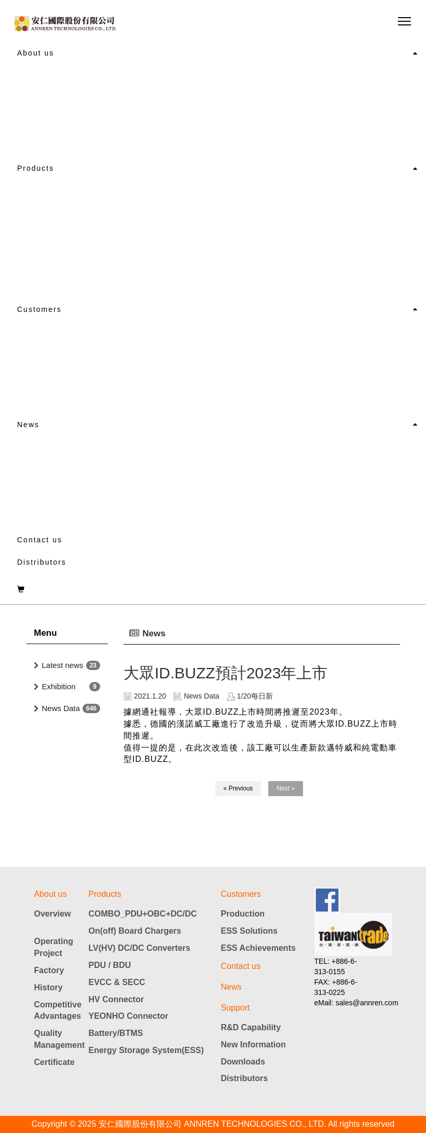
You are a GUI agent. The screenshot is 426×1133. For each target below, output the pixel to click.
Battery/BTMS (116, 1033)
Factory (49, 970)
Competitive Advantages (57, 1010)
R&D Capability (251, 1027)
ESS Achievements (258, 948)
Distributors (41, 562)
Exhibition (59, 686)
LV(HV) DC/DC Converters (139, 948)
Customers (39, 309)
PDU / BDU (110, 965)
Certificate (54, 1062)
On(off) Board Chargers (135, 930)
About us (35, 53)
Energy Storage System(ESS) (146, 1050)
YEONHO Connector (129, 1016)
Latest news (63, 665)
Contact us (39, 540)
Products (35, 168)
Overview (52, 913)
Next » (286, 788)
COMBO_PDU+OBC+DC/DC (143, 913)
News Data (61, 708)
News (28, 424)
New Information (253, 1044)
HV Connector (116, 999)
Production (243, 913)
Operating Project (54, 947)
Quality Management (57, 1039)
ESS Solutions (249, 930)
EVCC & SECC (117, 982)
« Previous (238, 788)
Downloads (243, 1061)
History (48, 987)
